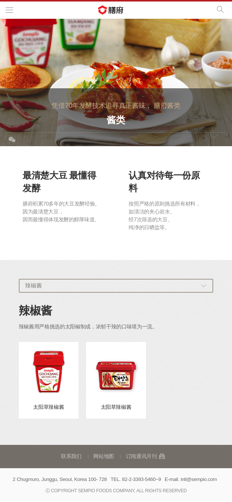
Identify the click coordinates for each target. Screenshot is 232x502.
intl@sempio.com (198, 479)
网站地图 (103, 456)
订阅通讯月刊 (146, 456)
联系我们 (71, 456)
